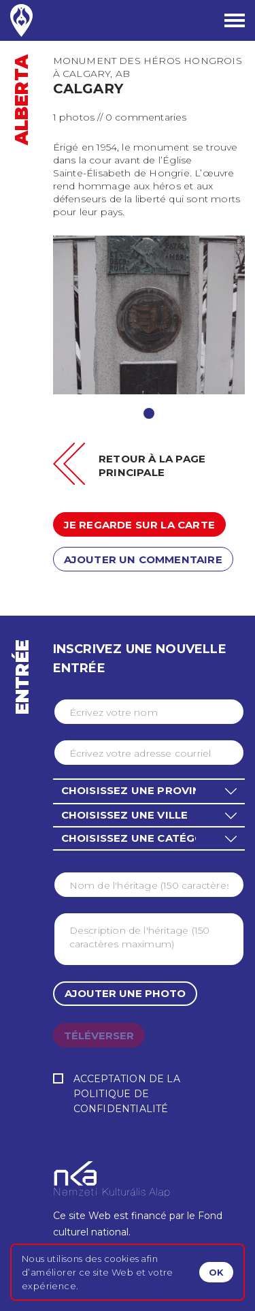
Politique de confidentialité (121, 1101)
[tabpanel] (149, 315)
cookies (121, 1258)
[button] (149, 790)
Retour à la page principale (152, 465)
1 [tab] (148, 413)
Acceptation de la (149, 1095)
